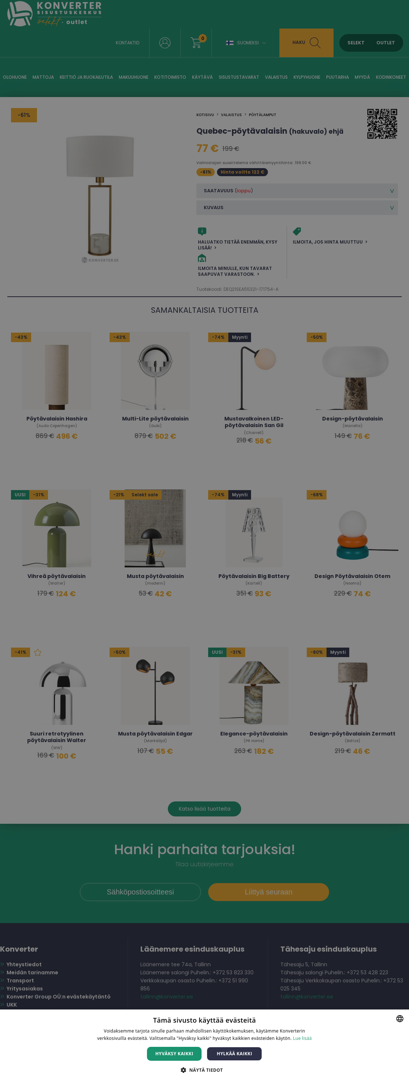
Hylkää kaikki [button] (234, 1053)
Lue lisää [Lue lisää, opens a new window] (302, 1038)
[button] (204, 1069)
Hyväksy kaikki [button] (174, 1053)
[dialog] (204, 541)
